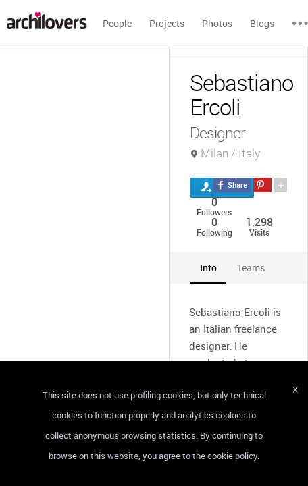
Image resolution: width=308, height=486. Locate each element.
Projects (166, 23)
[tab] (208, 268)
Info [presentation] (208, 267)
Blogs (262, 23)
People (117, 23)
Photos (217, 23)
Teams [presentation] (251, 267)
